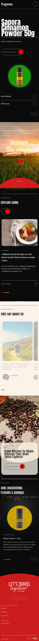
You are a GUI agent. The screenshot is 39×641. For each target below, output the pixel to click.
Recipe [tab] (27, 497)
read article (16, 465)
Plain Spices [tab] (19, 498)
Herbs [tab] (11, 497)
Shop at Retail (13, 52)
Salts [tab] (34, 497)
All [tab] (5, 497)
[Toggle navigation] (35, 4)
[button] (3, 292)
